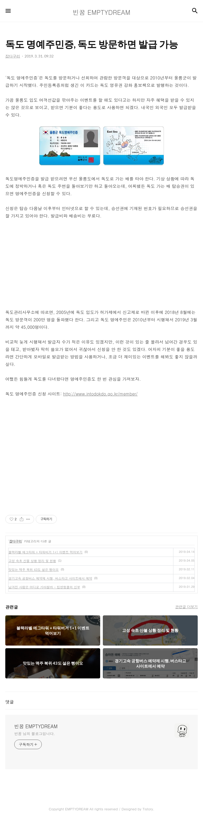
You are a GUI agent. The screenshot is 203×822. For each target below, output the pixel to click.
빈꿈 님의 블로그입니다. (34, 733)
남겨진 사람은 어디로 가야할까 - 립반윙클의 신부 (44, 587)
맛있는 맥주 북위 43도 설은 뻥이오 (33, 569)
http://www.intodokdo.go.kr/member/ (100, 394)
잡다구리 (15, 541)
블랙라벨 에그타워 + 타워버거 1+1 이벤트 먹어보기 (45, 552)
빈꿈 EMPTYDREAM (36, 726)
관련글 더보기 (186, 606)
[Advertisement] (101, 264)
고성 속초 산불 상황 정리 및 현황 (32, 560)
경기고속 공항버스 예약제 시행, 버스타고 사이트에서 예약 (50, 578)
